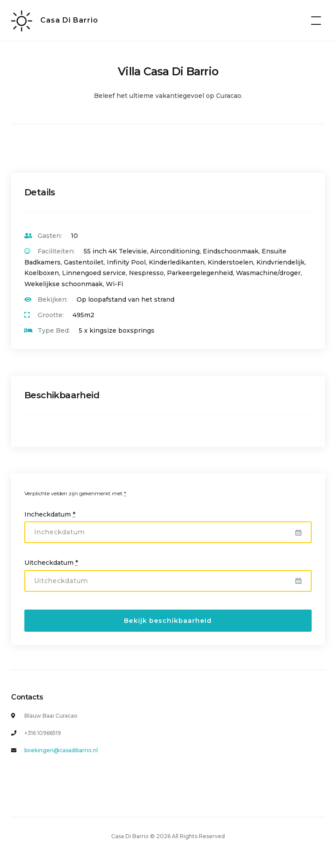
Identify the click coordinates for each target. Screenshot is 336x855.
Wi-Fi (114, 284)
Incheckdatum (49, 514)
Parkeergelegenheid (200, 273)
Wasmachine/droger (268, 273)
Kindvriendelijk (280, 262)
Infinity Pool (126, 262)
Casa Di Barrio (69, 20)
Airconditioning (175, 251)
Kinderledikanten (177, 262)
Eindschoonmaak (231, 251)
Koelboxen (41, 273)
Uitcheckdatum (51, 563)
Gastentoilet (84, 262)
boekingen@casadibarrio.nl (61, 750)
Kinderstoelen (230, 262)
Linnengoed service (94, 273)
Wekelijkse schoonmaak (63, 284)
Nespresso (146, 273)
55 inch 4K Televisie (115, 251)
